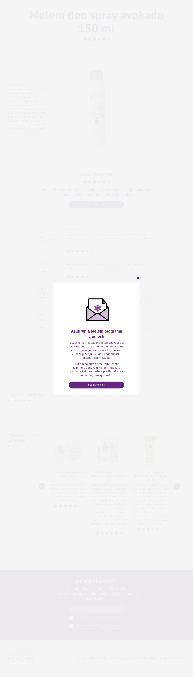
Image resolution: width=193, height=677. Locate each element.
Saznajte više (96, 385)
